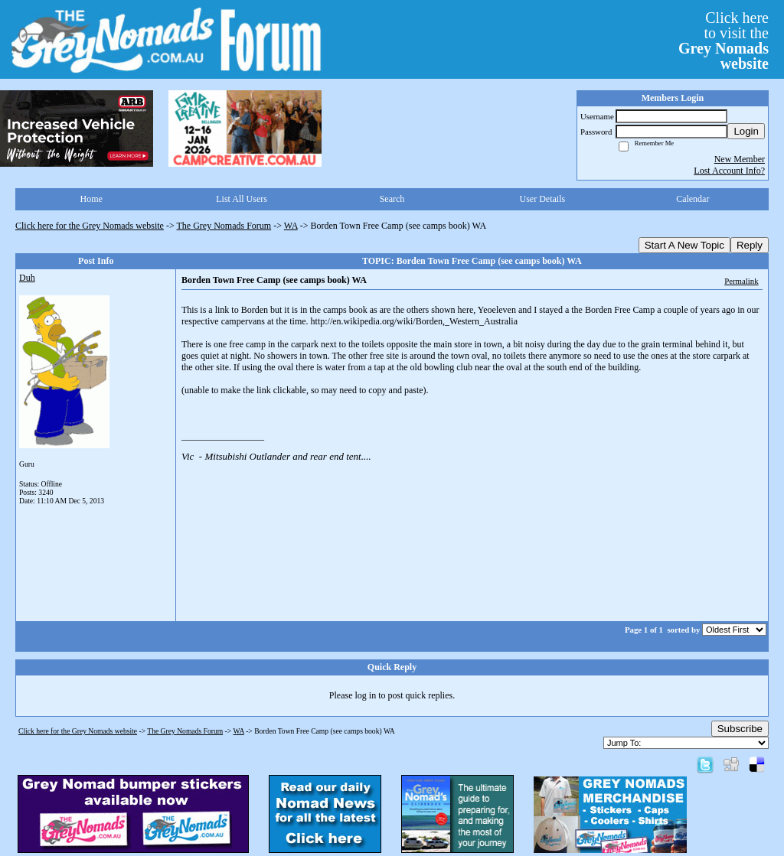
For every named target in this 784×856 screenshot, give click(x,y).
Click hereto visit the (723, 40)
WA (291, 225)
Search (392, 199)
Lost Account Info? (729, 170)
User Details (543, 199)
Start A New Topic (684, 245)
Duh (27, 277)
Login (746, 131)
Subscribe (740, 728)
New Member (739, 159)
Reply (750, 245)
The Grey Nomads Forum (224, 225)
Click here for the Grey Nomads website (89, 225)
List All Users (241, 199)
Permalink (741, 280)
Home (91, 199)
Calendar (692, 199)
